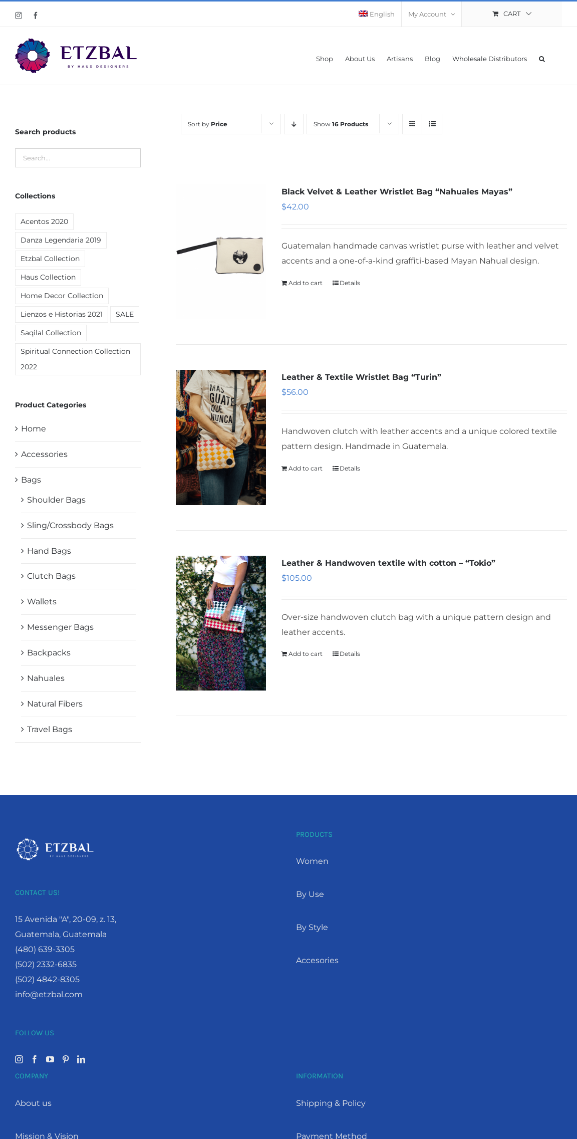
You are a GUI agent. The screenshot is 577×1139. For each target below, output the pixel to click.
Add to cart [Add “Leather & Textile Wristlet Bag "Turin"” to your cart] (305, 468)
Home (33, 428)
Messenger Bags (60, 627)
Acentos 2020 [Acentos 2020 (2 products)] (44, 221)
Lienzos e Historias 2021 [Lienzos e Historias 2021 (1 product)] (62, 314)
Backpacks (49, 652)
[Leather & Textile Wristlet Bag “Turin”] (221, 437)
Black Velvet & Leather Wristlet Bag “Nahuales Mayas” (396, 191)
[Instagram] (19, 1059)
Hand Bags (49, 551)
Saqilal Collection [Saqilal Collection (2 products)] (51, 332)
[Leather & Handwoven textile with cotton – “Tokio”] (221, 623)
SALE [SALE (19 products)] (125, 314)
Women (312, 861)
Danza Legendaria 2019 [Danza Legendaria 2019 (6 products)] (61, 240)
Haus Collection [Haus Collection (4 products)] (48, 277)
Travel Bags (49, 729)
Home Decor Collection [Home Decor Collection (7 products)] (62, 295)
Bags (31, 480)
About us (33, 1103)
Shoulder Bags (56, 500)
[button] (542, 58)
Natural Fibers (55, 704)
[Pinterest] (66, 1059)
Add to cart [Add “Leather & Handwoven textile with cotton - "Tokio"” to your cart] (305, 653)
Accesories (317, 960)
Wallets (42, 601)
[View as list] (432, 124)
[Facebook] (35, 1059)
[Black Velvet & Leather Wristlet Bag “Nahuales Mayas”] (221, 251)
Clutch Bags (51, 576)
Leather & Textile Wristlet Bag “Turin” (361, 377)
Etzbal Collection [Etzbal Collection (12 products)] (50, 258)
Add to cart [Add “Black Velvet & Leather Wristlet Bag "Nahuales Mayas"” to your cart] (305, 283)
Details (350, 283)
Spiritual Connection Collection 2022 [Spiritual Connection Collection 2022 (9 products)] (75, 359)
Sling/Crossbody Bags (70, 525)
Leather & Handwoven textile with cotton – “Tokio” (388, 563)
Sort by (207, 124)
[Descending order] (294, 124)
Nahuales (46, 678)
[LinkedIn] (81, 1059)
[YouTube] (50, 1059)
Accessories (44, 454)
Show (341, 124)
